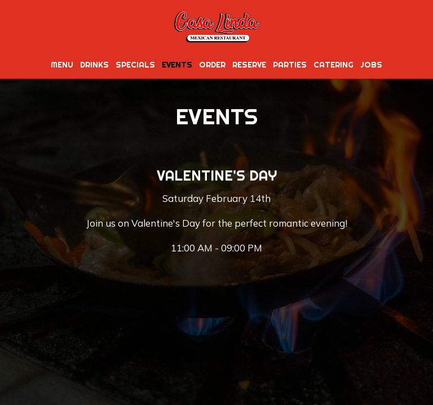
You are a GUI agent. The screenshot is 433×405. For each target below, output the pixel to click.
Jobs (371, 65)
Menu (62, 65)
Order (212, 65)
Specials (135, 65)
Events (177, 65)
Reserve (249, 65)
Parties (290, 65)
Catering (333, 65)
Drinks (94, 65)
